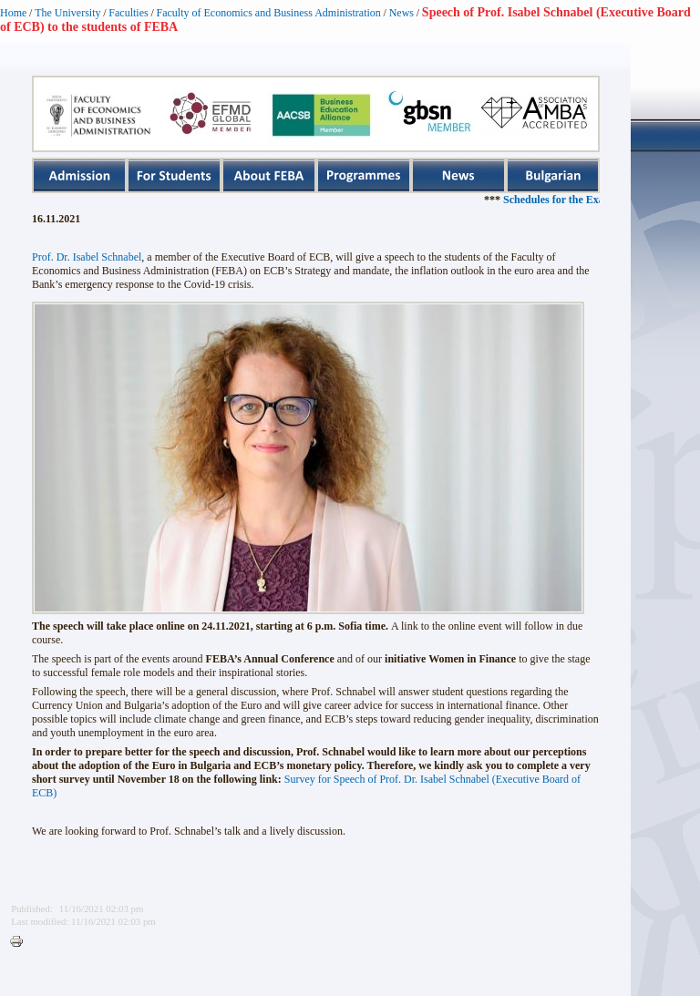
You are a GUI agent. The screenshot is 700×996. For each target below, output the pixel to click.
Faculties (128, 12)
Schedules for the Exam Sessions (598, 199)
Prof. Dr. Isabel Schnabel (86, 257)
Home (13, 12)
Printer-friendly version (21, 942)
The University (67, 12)
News (401, 12)
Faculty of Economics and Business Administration (269, 12)
